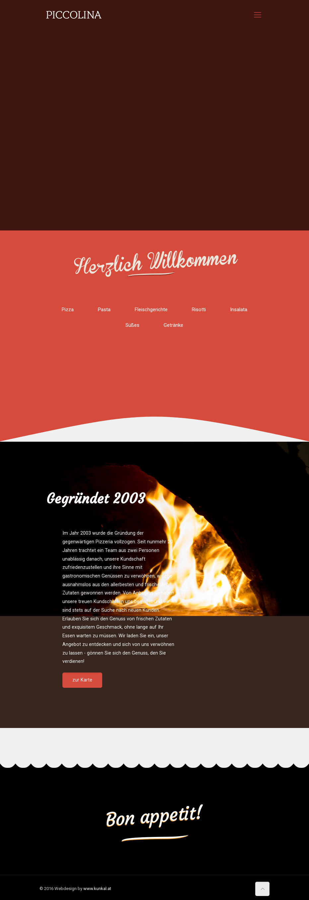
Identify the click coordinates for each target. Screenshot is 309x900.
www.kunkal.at (97, 885)
